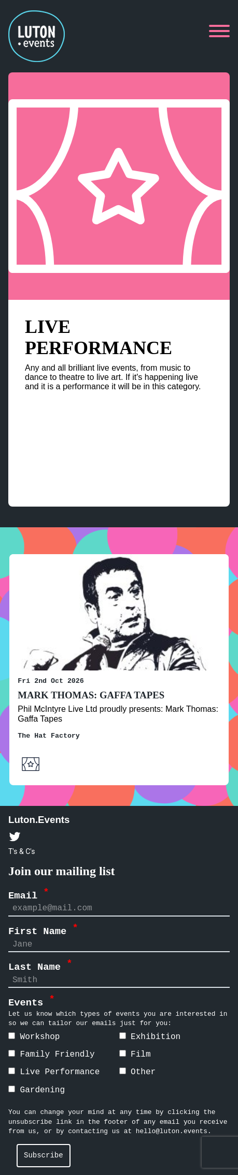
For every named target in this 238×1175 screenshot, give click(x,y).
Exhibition (150, 1036)
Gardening (36, 1089)
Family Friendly (51, 1054)
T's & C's (21, 851)
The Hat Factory (48, 735)
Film (135, 1054)
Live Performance (54, 1071)
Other (137, 1071)
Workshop (34, 1036)
